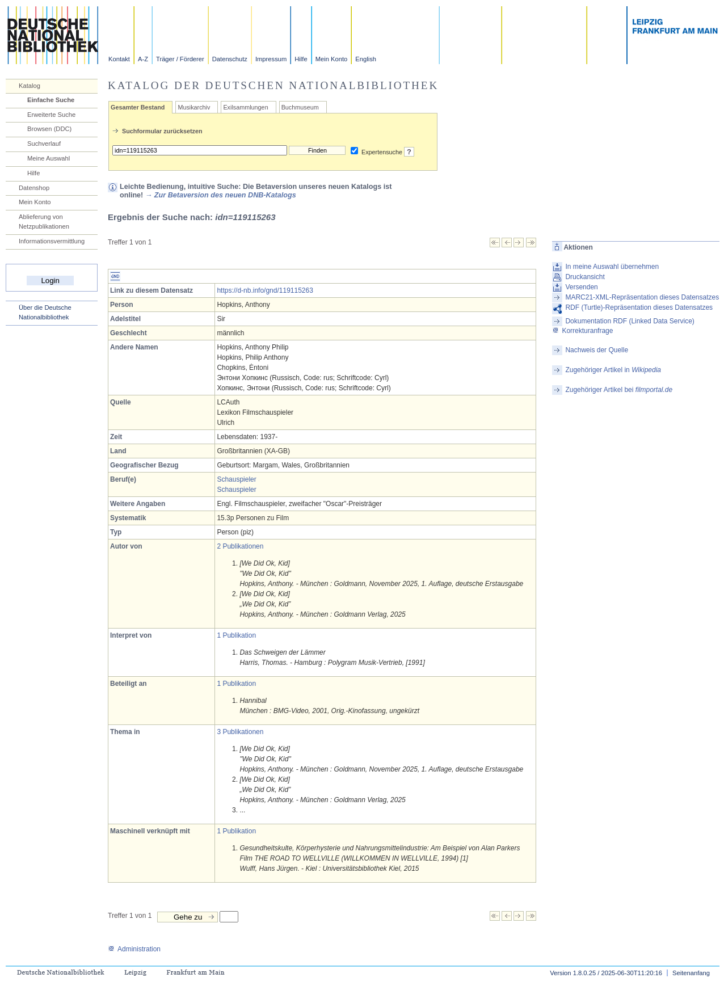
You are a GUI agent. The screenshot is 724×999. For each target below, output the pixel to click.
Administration (134, 949)
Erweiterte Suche (51, 114)
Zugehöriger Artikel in (613, 370)
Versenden (581, 287)
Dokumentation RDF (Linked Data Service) (629, 321)
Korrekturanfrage (582, 331)
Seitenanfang (691, 973)
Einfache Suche (50, 99)
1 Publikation (236, 635)
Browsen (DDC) (49, 128)
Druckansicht (584, 277)
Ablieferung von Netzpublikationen (44, 221)
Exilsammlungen (245, 107)
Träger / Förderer (180, 59)
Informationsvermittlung (52, 241)
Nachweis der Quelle (596, 350)
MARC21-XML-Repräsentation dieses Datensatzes (642, 297)
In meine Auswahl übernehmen (612, 267)
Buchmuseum (300, 107)
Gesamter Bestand (138, 107)
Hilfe (300, 59)
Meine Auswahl (48, 158)
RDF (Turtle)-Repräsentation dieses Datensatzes (639, 307)
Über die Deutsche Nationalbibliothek (45, 312)
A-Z (143, 59)
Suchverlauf (44, 143)
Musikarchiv (194, 107)
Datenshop (34, 187)
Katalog (29, 85)
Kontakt (119, 59)
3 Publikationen (240, 732)
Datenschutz (229, 59)
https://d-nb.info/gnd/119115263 (265, 290)
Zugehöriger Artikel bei (618, 390)
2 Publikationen (240, 546)
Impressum (271, 59)
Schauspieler (236, 479)
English (365, 59)
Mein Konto (331, 59)
